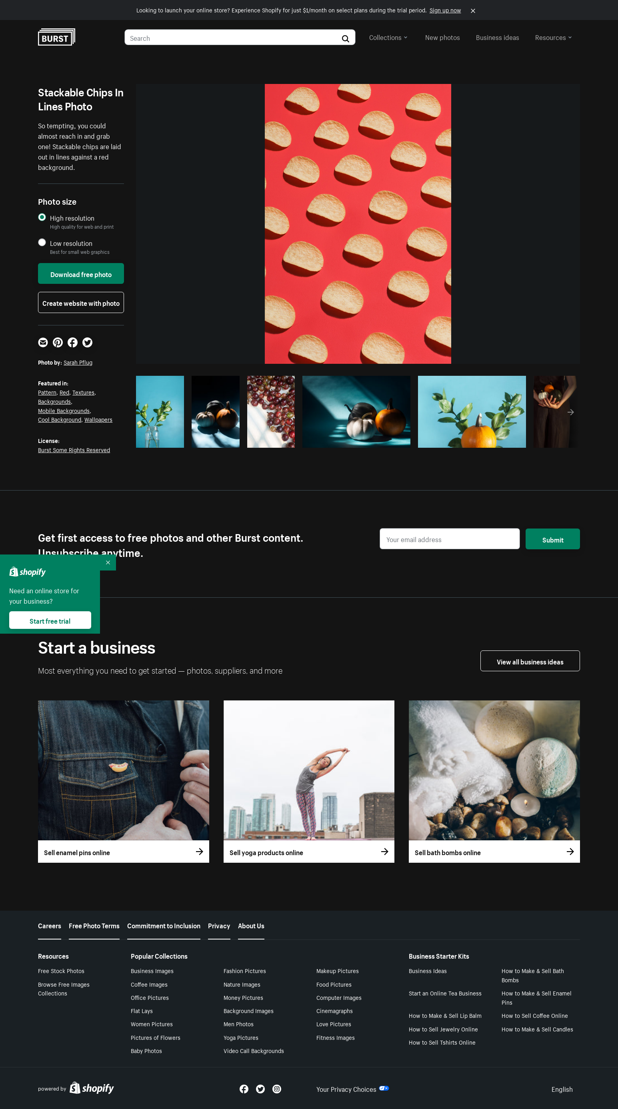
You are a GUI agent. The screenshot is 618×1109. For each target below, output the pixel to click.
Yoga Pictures (241, 1037)
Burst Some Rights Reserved (74, 449)
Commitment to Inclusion (163, 925)
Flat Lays (142, 1010)
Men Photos (239, 1023)
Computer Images (339, 997)
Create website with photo (81, 302)
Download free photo (81, 273)
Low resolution (71, 242)
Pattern (47, 391)
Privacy (219, 925)
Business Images (152, 970)
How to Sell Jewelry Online (443, 1028)
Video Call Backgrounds (254, 1050)
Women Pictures (152, 1023)
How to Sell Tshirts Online (442, 1041)
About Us (251, 925)
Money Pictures (243, 997)
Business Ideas (428, 970)
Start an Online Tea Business (445, 992)
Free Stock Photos (61, 970)
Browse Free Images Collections (64, 988)
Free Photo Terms (94, 925)
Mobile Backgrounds (64, 410)
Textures (83, 391)
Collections (388, 36)
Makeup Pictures (337, 970)
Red (64, 391)
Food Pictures (334, 983)
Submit (553, 539)
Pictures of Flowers (155, 1037)
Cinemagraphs (334, 1010)
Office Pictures (150, 997)
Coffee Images (149, 983)
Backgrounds (54, 401)
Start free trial (50, 620)
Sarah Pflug (78, 361)
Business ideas (497, 36)
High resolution (72, 217)
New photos (442, 36)
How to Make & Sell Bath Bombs (533, 975)
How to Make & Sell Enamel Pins (537, 997)
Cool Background (59, 419)
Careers (49, 925)
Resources (553, 36)
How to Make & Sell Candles (537, 1028)
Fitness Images (335, 1037)
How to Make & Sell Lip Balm (445, 1015)
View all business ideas (530, 661)
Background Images (249, 1010)
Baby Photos (146, 1050)
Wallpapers (98, 419)
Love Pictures (333, 1023)
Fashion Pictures (245, 970)
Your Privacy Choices (352, 1088)
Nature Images (242, 983)
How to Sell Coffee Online (535, 1015)
